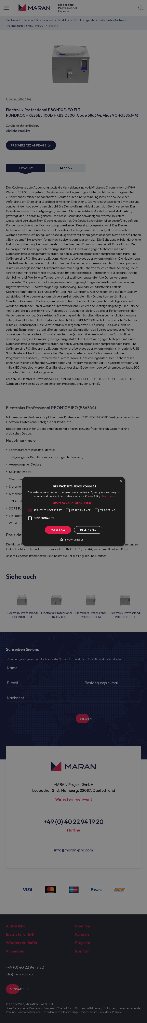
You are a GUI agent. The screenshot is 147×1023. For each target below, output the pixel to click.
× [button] (120, 481)
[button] (73, 502)
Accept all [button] (58, 529)
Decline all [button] (88, 529)
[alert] (73, 511)
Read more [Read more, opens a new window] (107, 496)
